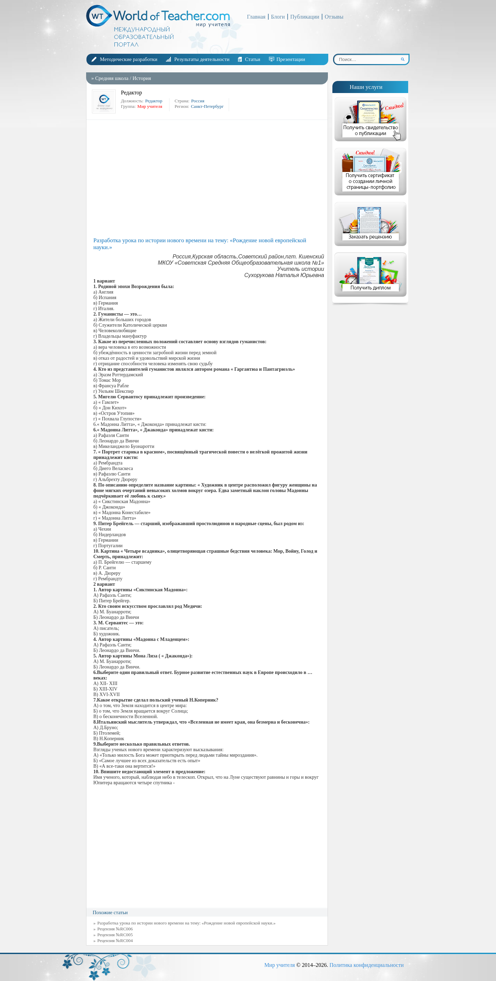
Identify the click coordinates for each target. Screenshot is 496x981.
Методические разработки (128, 59)
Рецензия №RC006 (115, 928)
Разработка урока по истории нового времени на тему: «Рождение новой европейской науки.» (186, 923)
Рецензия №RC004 (115, 940)
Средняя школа (111, 78)
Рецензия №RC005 (115, 934)
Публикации (304, 17)
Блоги (278, 17)
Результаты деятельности (201, 59)
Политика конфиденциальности (366, 965)
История (142, 78)
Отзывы (334, 17)
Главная (256, 17)
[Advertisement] (208, 178)
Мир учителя (279, 965)
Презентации (291, 59)
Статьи (252, 59)
